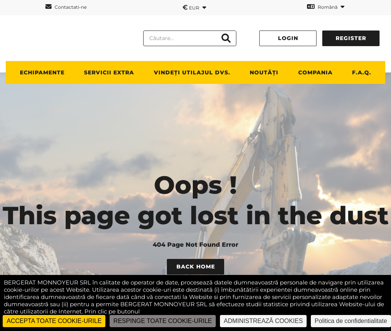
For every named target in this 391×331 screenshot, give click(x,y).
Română (325, 6)
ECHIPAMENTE (42, 72)
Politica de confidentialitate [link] (351, 321)
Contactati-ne (66, 6)
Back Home (195, 266)
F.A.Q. (361, 72)
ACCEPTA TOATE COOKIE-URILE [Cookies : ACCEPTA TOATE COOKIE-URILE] (54, 321)
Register (351, 38)
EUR (194, 7)
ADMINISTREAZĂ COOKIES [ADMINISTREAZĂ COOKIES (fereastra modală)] (263, 321)
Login (288, 38)
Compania (315, 72)
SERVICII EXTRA (109, 72)
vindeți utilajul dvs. (192, 72)
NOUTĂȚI (264, 72)
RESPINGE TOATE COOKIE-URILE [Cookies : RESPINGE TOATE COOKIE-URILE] (162, 321)
